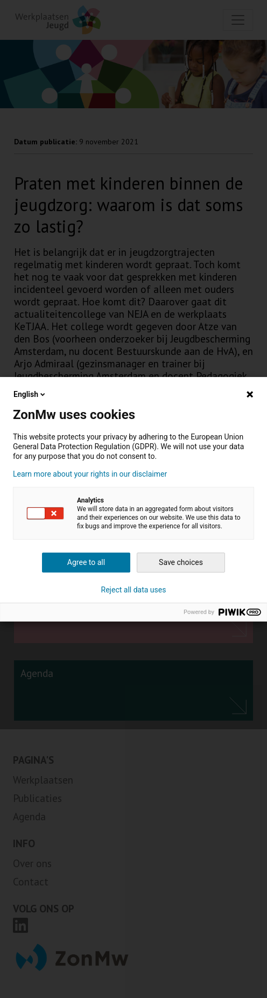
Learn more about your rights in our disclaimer (90, 474)
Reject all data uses (133, 589)
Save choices (181, 562)
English (30, 394)
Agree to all (86, 562)
